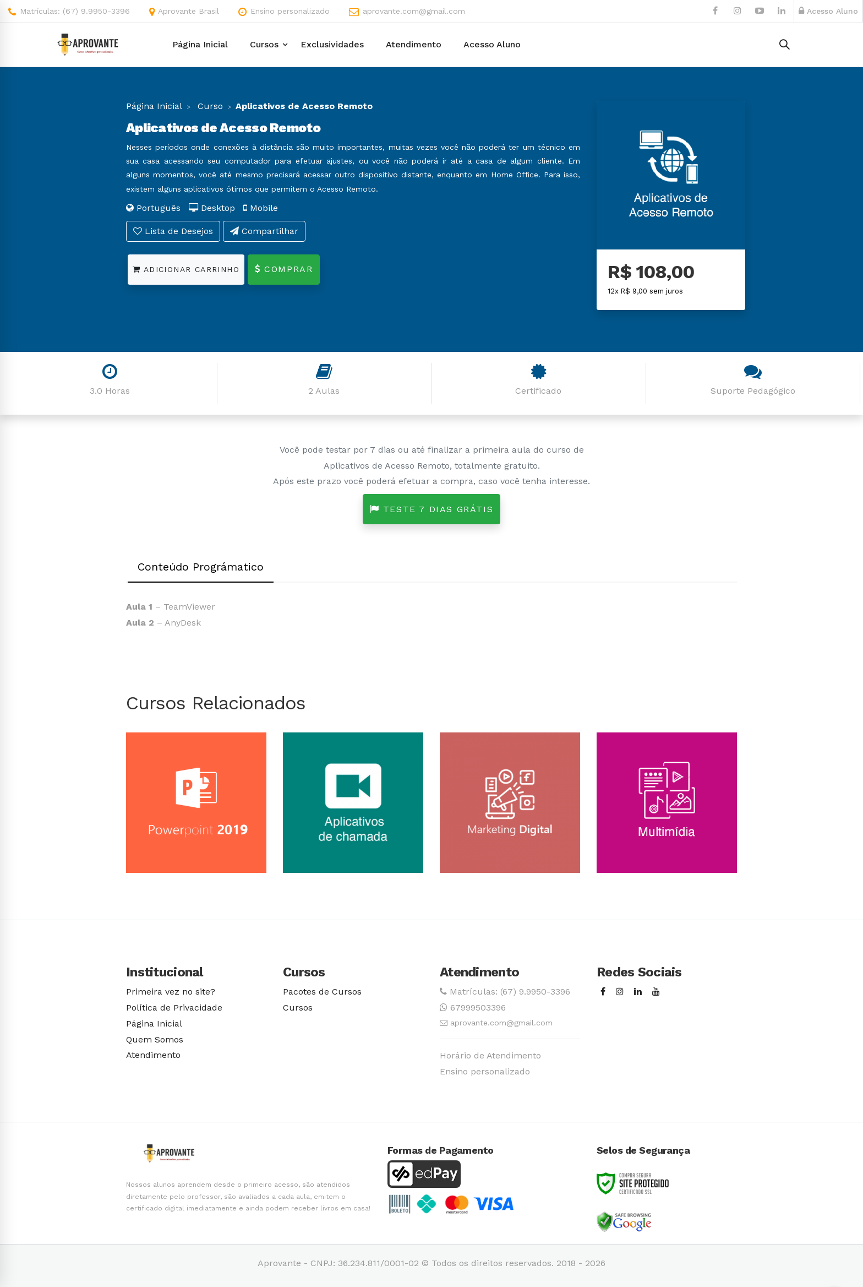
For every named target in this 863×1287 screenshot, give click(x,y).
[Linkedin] (638, 992)
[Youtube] (656, 992)
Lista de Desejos (173, 231)
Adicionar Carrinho (186, 269)
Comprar (284, 269)
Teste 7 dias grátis (432, 509)
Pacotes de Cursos (322, 991)
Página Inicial (154, 106)
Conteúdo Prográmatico (201, 566)
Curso (209, 106)
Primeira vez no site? (170, 991)
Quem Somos (154, 1039)
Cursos (298, 1007)
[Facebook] (603, 992)
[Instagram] (619, 992)
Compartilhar (264, 231)
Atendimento (153, 1055)
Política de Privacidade (174, 1007)
